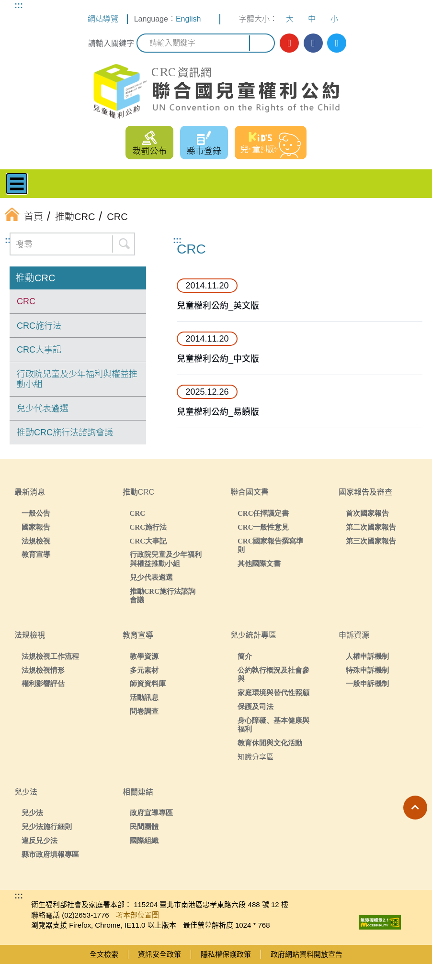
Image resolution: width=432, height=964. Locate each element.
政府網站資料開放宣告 (306, 954)
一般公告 (36, 513)
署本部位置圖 (137, 915)
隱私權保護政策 (226, 954)
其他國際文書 (259, 563)
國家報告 (36, 527)
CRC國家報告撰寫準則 (271, 545)
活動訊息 (144, 697)
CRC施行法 (39, 326)
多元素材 (144, 670)
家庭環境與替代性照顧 (273, 692)
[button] (415, 808)
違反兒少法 (39, 840)
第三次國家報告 (371, 540)
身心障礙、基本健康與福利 (273, 725)
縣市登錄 (204, 151)
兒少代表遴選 (42, 408)
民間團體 (144, 826)
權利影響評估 (43, 683)
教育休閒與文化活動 (270, 742)
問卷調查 (144, 711)
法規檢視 (36, 540)
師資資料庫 (148, 683)
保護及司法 (255, 706)
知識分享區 (255, 757)
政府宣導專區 (151, 812)
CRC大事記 (39, 350)
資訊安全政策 (159, 954)
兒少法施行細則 (47, 826)
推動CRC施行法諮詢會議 (65, 432)
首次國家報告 (367, 513)
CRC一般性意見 (263, 527)
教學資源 (144, 656)
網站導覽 (103, 19)
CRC (26, 301)
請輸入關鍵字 (111, 43)
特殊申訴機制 (367, 670)
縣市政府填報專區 (50, 854)
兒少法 (32, 812)
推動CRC (35, 278)
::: (18, 5)
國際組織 (144, 840)
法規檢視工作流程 (50, 656)
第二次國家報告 (371, 527)
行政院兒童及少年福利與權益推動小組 (77, 379)
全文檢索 (104, 954)
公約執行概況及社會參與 (273, 674)
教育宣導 (36, 554)
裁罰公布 (149, 151)
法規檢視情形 (43, 670)
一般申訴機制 (367, 683)
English (188, 19)
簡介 (245, 656)
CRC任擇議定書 (263, 513)
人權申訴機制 (367, 656)
